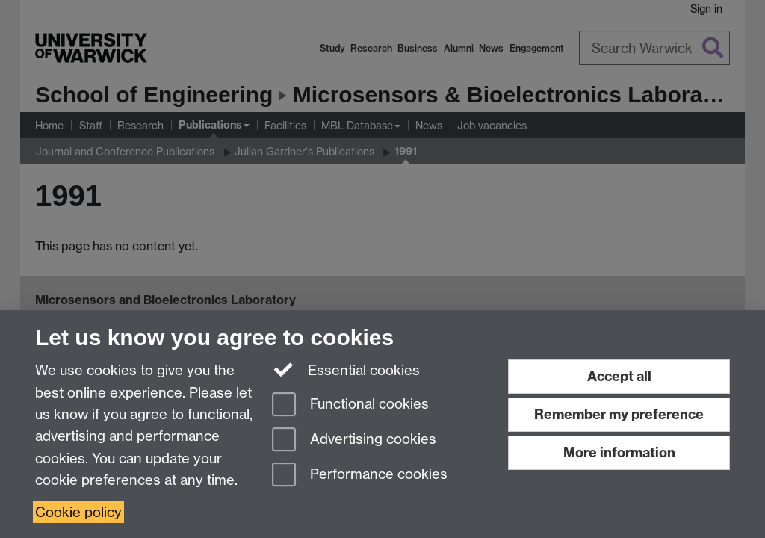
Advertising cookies (354, 440)
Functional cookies (350, 405)
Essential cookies (346, 369)
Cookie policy (78, 512)
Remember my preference (619, 414)
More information (619, 452)
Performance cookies (359, 475)
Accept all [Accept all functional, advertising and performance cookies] (619, 376)
